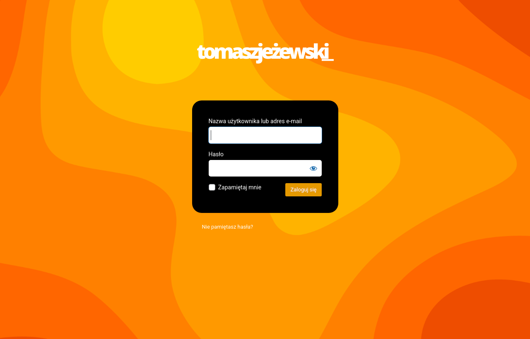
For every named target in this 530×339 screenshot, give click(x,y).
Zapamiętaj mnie (239, 187)
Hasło (216, 154)
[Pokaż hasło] (313, 168)
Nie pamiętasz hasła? (227, 227)
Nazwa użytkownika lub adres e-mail (255, 121)
